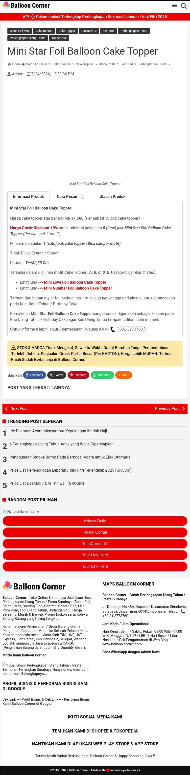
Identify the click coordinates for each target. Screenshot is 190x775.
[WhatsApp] (102, 375)
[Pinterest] (78, 375)
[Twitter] (56, 375)
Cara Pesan (70, 197)
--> (72, 282)
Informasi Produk (28, 196)
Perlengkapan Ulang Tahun (27, 38)
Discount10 (88, 31)
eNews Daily (95, 521)
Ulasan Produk (113, 196)
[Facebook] (34, 375)
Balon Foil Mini (19, 31)
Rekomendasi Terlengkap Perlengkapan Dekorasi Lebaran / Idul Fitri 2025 (95, 16)
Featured (108, 31)
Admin (17, 74)
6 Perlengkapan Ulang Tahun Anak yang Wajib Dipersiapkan (61, 444)
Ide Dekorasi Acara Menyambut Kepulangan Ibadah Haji (58, 431)
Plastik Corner (95, 532)
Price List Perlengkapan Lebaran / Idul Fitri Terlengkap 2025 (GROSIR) (70, 470)
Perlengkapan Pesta (134, 31)
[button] (123, 375)
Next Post (19, 408)
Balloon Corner (79, 770)
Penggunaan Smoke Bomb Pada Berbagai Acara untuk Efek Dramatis (69, 457)
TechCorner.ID (95, 544)
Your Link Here (95, 555)
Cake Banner (44, 31)
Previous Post (167, 408)
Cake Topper (67, 31)
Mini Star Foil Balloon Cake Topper (82, 51)
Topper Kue (59, 38)
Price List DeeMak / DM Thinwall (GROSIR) (46, 483)
